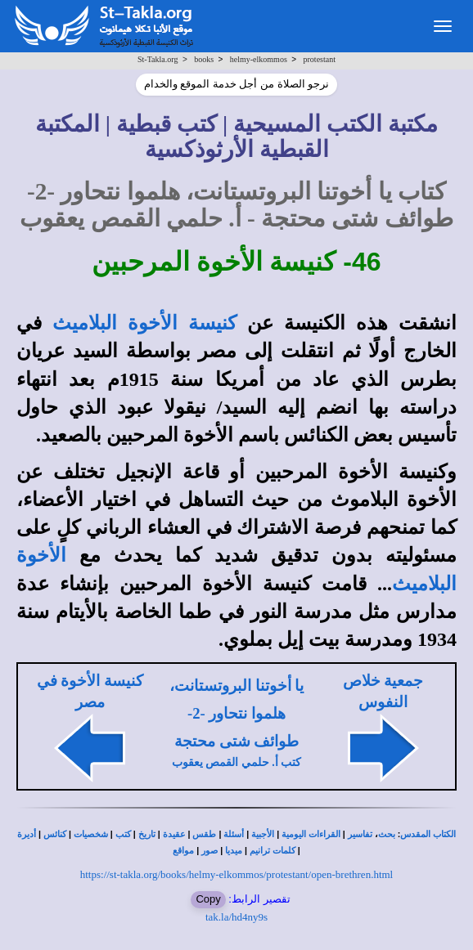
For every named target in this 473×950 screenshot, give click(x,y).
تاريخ (146, 834)
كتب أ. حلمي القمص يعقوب (237, 762)
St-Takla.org (157, 59)
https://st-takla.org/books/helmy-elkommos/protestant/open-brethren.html (236, 874)
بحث (386, 834)
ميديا (233, 850)
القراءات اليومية (311, 834)
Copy (208, 899)
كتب (123, 834)
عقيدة (174, 834)
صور (209, 850)
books (204, 59)
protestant (320, 59)
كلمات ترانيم (272, 850)
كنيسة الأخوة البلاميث (144, 323)
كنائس (54, 834)
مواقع (183, 850)
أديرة (26, 834)
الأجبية (262, 834)
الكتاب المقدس (428, 834)
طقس (204, 834)
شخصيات (91, 834)
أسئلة (233, 834)
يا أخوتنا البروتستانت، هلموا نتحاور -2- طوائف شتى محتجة (236, 714)
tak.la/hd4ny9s (236, 917)
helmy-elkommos (258, 59)
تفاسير (360, 834)
